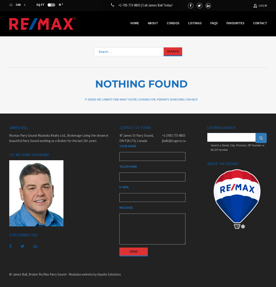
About (153, 23)
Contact (260, 23)
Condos (173, 23)
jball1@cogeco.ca (174, 141)
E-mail (124, 187)
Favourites (235, 23)
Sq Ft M (49, 5)
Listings (195, 23)
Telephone (128, 166)
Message (126, 207)
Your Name (127, 146)
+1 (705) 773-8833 (173, 135)
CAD (15, 5)
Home (134, 23)
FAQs (214, 23)
